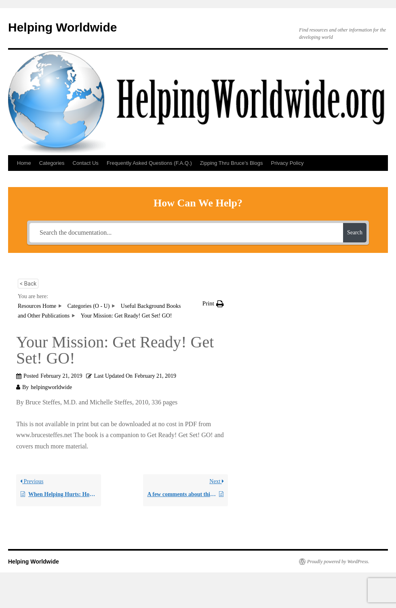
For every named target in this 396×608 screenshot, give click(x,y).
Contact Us (86, 163)
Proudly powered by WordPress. (338, 561)
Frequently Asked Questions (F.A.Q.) (149, 163)
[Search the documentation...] (186, 232)
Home (24, 163)
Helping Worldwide (62, 27)
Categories (52, 163)
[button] (213, 303)
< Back (28, 283)
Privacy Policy (287, 163)
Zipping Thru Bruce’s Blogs (231, 163)
